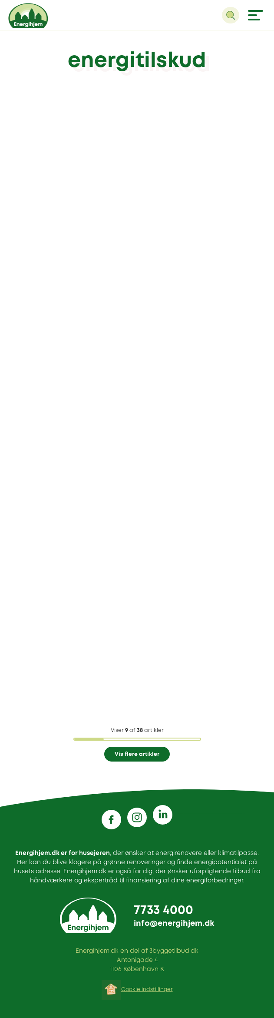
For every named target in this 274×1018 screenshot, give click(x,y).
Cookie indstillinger (147, 989)
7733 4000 (163, 910)
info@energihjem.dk (174, 923)
